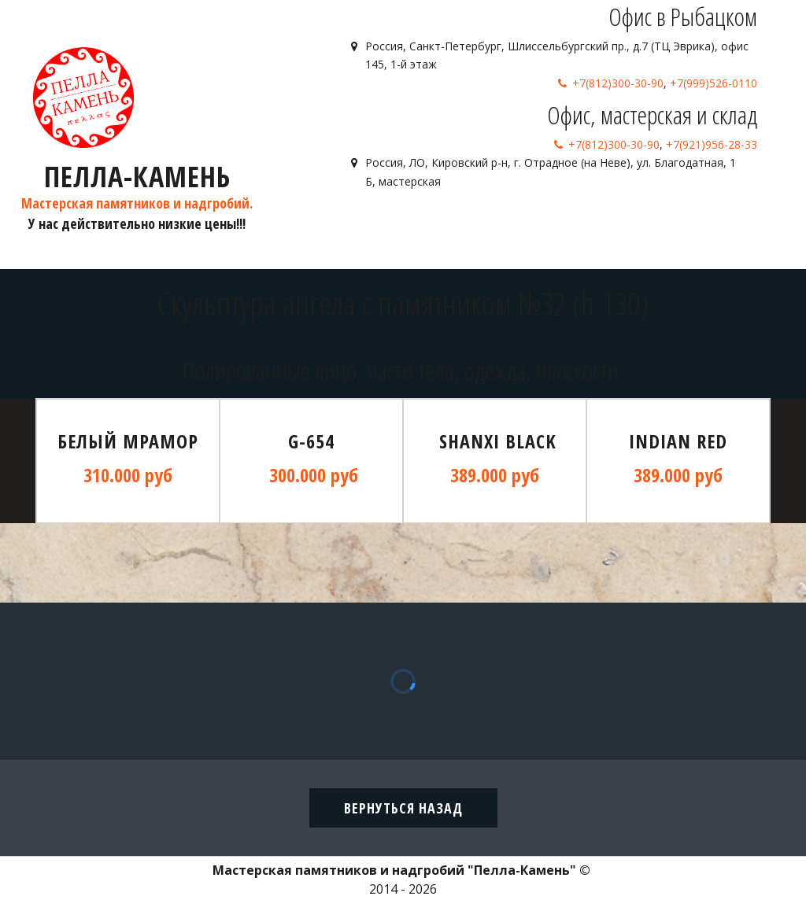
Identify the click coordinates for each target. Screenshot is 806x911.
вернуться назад (403, 808)
